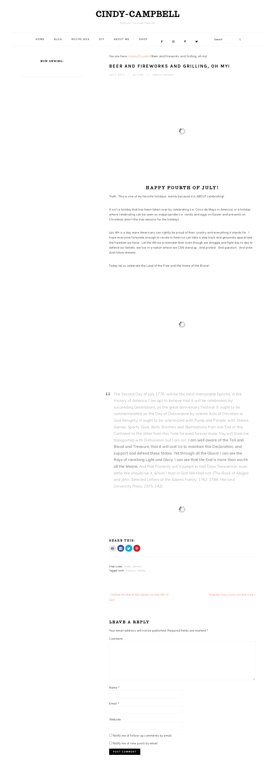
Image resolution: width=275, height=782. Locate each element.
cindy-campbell (138, 14)
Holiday (141, 570)
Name (114, 687)
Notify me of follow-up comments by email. (143, 735)
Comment (116, 638)
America (131, 570)
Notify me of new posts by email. (135, 743)
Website (115, 719)
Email (114, 703)
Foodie (127, 566)
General (137, 566)
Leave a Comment (163, 74)
